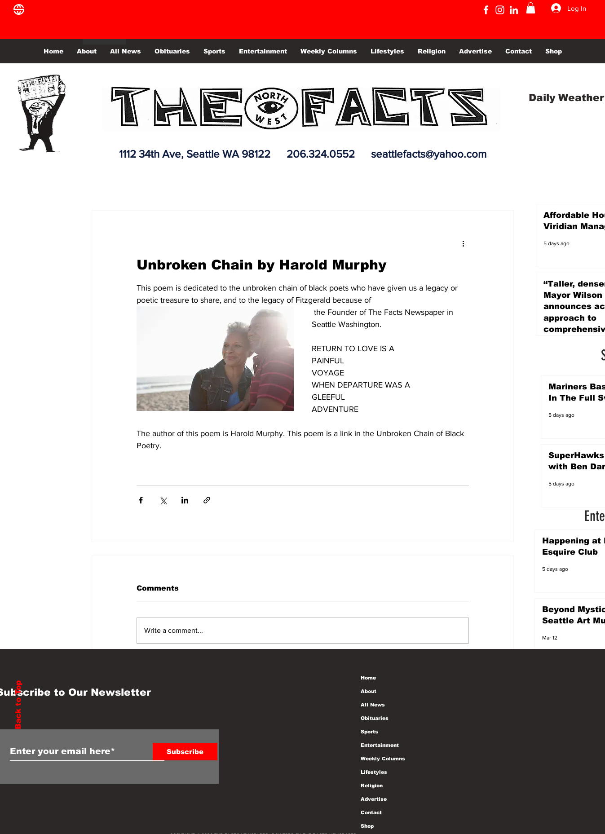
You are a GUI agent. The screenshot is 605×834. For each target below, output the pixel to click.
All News (373, 704)
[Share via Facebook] (141, 500)
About (368, 691)
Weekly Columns (383, 758)
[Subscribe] (185, 751)
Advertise (374, 799)
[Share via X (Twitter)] (163, 500)
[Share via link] (207, 500)
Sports (369, 731)
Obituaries (375, 718)
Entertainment (380, 745)
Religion (372, 785)
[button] (530, 7)
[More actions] (463, 243)
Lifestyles (374, 772)
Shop (367, 826)
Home (368, 677)
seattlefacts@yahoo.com (428, 154)
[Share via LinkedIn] (185, 500)
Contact (371, 812)
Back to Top (18, 704)
